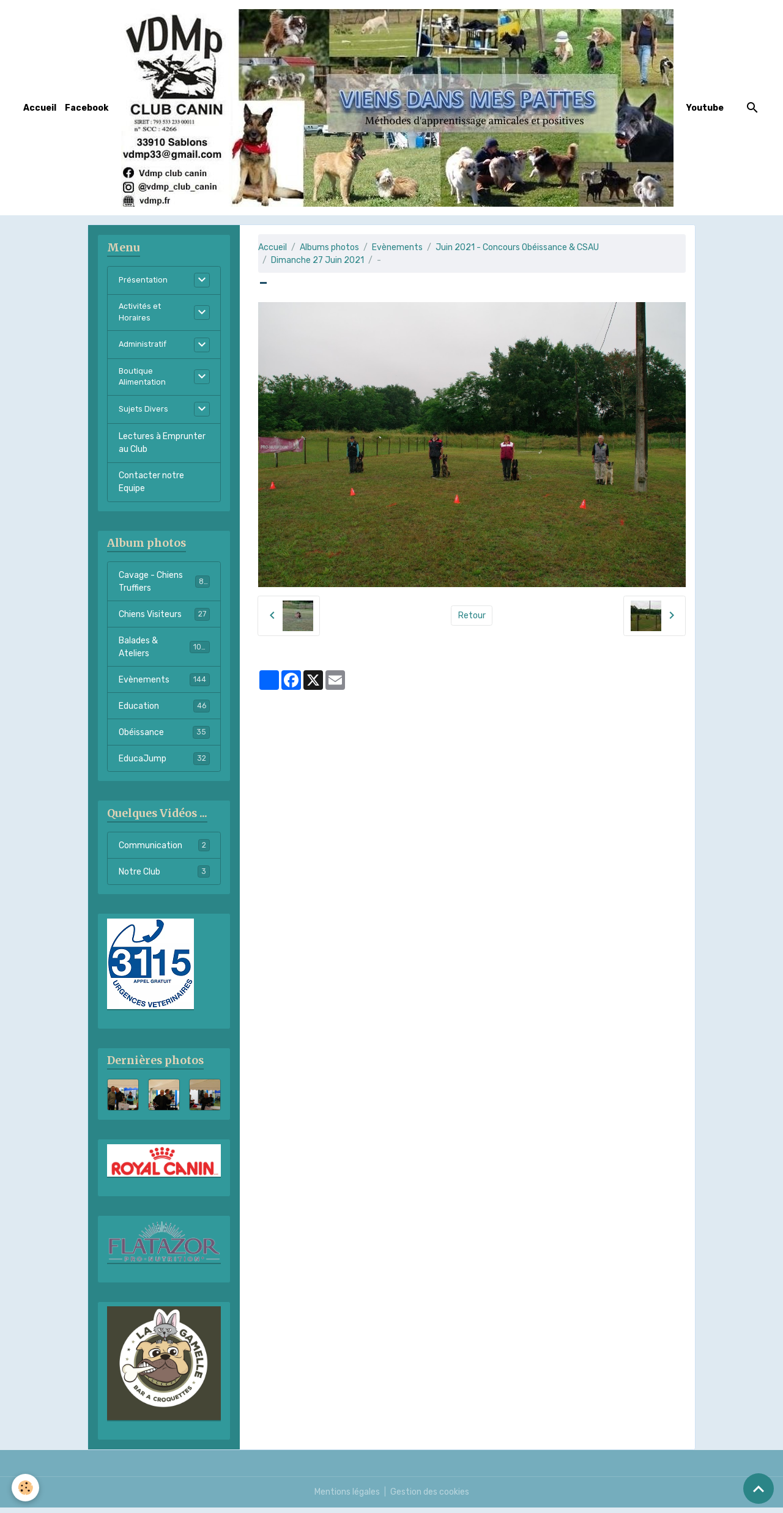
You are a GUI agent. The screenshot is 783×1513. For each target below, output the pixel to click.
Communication (164, 851)
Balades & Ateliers (164, 652)
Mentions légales (347, 1497)
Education (164, 711)
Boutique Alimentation (145, 381)
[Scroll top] (758, 1488)
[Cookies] (26, 1487)
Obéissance (164, 737)
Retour (472, 615)
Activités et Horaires (142, 313)
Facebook (86, 108)
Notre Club (164, 877)
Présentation (145, 280)
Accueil (39, 108)
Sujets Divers (145, 415)
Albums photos (329, 247)
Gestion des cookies (429, 1497)
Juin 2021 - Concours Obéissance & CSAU (517, 247)
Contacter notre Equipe (151, 487)
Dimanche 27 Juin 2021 (317, 260)
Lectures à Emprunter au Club (162, 448)
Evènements (397, 247)
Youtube (705, 108)
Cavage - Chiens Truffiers (164, 587)
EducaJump (164, 764)
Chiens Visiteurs (164, 619)
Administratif (146, 347)
